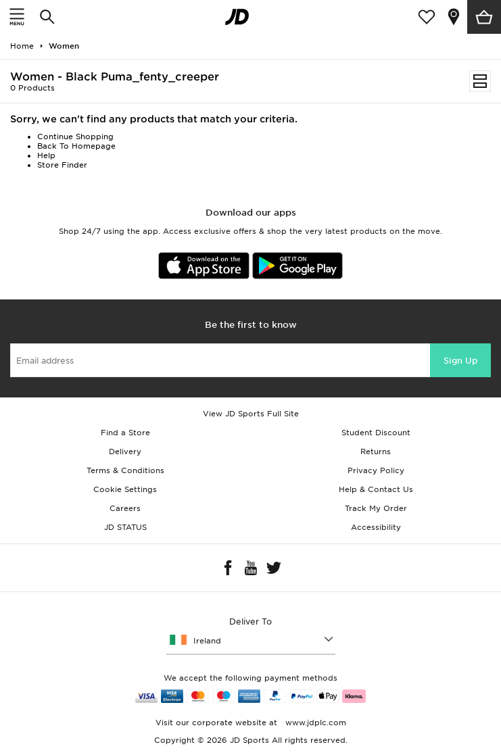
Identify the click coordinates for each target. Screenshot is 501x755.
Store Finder (62, 165)
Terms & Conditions (125, 470)
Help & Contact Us (376, 489)
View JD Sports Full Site (251, 413)
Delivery (125, 451)
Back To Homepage (76, 146)
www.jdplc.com (314, 722)
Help (46, 155)
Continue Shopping (75, 136)
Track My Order (376, 508)
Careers (125, 508)
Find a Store (125, 432)
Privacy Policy (376, 470)
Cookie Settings (125, 489)
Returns (375, 451)
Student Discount (375, 432)
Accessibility (376, 527)
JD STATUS (125, 527)
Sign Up (460, 361)
